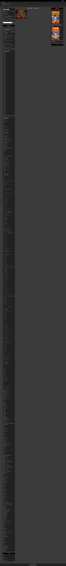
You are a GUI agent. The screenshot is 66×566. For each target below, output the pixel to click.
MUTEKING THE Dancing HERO (7, 147)
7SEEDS (4, 125)
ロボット (4, 384)
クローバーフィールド (6, 241)
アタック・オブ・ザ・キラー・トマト (7, 193)
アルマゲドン (4, 204)
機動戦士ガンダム (5, 459)
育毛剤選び (4, 515)
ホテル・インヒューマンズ (6, 352)
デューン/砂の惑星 (5, 309)
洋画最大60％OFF (5, 476)
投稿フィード (4, 557)
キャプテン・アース (5, 236)
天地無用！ (4, 405)
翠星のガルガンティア (6, 497)
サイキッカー (4, 257)
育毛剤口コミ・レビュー (6, 508)
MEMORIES (4, 143)
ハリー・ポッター (5, 324)
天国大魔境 (4, 404)
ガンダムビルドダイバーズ (6, 229)
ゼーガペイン (4, 293)
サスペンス (4, 262)
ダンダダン (4, 301)
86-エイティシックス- (6, 126)
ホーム (4, 0)
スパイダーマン (5, 290)
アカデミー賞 (4, 184)
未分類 (4, 453)
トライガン (4, 313)
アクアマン (4, 186)
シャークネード (5, 275)
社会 (3, 492)
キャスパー (4, 234)
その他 (4, 171)
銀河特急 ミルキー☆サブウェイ (7, 532)
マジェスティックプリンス (6, 359)
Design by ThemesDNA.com (33, 565)
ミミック (4, 366)
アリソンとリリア (5, 201)
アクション (4, 187)
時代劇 (4, 452)
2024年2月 (4, 90)
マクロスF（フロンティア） (6, 356)
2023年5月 (4, 103)
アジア (4, 191)
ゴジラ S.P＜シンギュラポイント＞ (7, 254)
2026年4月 (4, 54)
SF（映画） (4, 154)
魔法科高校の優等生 (5, 547)
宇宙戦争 (4, 415)
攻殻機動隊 (4, 441)
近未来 (4, 525)
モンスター (4, 373)
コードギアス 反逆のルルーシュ (7, 251)
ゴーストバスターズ (5, 255)
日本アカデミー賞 (5, 448)
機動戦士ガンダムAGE (6, 464)
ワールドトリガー (5, 388)
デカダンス (4, 308)
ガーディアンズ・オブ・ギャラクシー (7, 233)
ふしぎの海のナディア (6, 175)
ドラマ (4, 320)
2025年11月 (4, 61)
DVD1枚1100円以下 (5, 136)
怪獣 (3, 427)
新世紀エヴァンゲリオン (6, 442)
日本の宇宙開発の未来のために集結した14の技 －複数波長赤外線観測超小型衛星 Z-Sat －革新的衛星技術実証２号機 (8, 29)
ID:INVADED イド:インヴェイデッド (7, 140)
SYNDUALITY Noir (5, 158)
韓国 (3, 543)
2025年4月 (4, 71)
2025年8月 (4, 65)
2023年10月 (4, 96)
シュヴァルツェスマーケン (6, 276)
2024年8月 (4, 82)
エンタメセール (5, 222)
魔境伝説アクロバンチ (6, 546)
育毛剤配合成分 (5, 517)
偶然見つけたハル (5, 394)
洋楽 (3, 475)
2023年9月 (4, 97)
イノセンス (4, 208)
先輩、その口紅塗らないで (6, 395)
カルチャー (4, 225)
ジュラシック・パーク (6, 280)
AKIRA (4, 128)
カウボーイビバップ (5, 223)
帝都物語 (4, 425)
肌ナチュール (4, 499)
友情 (3, 401)
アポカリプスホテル (5, 198)
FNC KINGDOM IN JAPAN (6, 139)
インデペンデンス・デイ (6, 209)
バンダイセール (5, 331)
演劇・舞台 (4, 479)
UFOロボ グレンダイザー (6, 161)
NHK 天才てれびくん (5, 149)
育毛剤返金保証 (5, 514)
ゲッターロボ (4, 247)
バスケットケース (5, 327)
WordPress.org (5, 560)
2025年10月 (4, 62)
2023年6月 (4, 101)
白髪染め (4, 489)
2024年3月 (4, 89)
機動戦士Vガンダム (5, 456)
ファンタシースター (5, 338)
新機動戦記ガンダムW (6, 445)
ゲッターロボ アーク (5, 248)
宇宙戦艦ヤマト (5, 416)
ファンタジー (4, 340)
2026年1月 (4, 58)
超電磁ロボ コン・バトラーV (6, 522)
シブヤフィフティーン (6, 272)
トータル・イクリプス (6, 317)
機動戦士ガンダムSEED (6, 465)
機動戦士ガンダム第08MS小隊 (7, 471)
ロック (4, 383)
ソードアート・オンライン (6, 294)
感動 (3, 432)
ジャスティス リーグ (5, 279)
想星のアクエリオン (5, 431)
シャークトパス (5, 273)
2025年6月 (4, 68)
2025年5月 (4, 69)
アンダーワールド (5, 205)
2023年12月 (4, 93)
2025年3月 (4, 72)
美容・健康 (4, 496)
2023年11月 (4, 94)
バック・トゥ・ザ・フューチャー (7, 330)
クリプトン (4, 240)
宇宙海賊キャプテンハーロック (7, 419)
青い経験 (4, 539)
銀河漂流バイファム (5, 531)
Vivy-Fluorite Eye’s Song (6, 165)
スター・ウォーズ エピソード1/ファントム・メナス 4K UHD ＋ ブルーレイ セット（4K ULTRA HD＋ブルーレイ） (8, 36)
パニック (4, 334)
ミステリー (4, 365)
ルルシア (4, 381)
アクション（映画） (5, 190)
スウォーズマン (5, 282)
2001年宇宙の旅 (5, 121)
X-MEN (4, 167)
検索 (3, 21)
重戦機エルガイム (5, 528)
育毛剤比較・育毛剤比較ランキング (7, 510)
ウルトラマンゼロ (5, 218)
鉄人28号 (4, 529)
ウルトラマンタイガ (5, 219)
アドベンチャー (5, 194)
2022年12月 (4, 110)
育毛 (3, 500)
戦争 (3, 435)
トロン (4, 316)
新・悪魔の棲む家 (5, 13)
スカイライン (4, 283)
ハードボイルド (5, 326)
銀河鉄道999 (4, 535)
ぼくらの (4, 179)
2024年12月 (4, 76)
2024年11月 (4, 78)
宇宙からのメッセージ (6, 413)
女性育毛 (4, 409)
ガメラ (4, 226)
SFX (3, 2)
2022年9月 (4, 114)
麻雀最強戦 (4, 550)
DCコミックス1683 (5, 133)
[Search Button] (62, 0)
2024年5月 (4, 86)
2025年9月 (4, 64)
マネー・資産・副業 (5, 362)
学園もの (4, 412)
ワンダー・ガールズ (5, 387)
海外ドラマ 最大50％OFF (6, 478)
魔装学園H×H (5, 549)
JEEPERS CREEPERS (6, 142)
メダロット (4, 370)
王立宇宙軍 (4, 486)
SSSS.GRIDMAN (5, 157)
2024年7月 (4, 83)
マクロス (4, 355)
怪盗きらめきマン (5, 428)
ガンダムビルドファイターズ (6, 230)
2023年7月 (4, 100)
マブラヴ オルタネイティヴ (6, 363)
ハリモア (4, 323)
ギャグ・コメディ (5, 237)
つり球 (4, 172)
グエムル (4, 243)
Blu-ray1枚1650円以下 (6, 129)
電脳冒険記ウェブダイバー (6, 536)
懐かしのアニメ (5, 434)
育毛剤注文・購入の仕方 (6, 511)
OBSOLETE (4, 150)
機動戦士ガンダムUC (5, 468)
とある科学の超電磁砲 (6, 174)
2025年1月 (4, 75)
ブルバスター (4, 345)
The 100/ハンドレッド (6, 160)
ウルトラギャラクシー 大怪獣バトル (7, 212)
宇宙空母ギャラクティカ (6, 420)
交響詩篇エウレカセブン (6, 391)
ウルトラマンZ (5, 216)
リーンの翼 (4, 380)
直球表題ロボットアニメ (6, 490)
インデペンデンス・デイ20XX (7, 211)
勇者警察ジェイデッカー (6, 398)
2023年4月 (4, 104)
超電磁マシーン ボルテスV (6, 521)
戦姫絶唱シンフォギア (6, 438)
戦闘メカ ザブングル (5, 439)
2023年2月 (4, 107)
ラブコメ (4, 376)
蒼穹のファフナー (5, 518)
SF (3, 153)
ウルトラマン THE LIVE (6, 215)
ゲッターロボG (5, 250)
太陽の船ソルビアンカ (6, 408)
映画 (3, 449)
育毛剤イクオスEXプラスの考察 (7, 504)
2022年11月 (4, 111)
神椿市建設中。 (5, 493)
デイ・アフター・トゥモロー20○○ (7, 306)
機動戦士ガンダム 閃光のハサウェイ (7, 460)
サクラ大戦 (4, 261)
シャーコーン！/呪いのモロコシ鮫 (21, 14)
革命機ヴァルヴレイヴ (6, 542)
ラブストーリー (5, 377)
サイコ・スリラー (5, 258)
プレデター (4, 349)
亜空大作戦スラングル (6, 390)
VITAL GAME (5, 164)
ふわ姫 (4, 178)
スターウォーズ (5, 286)
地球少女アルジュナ (5, 402)
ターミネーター (5, 298)
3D (3, 122)
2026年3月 (4, 55)
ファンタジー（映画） (6, 341)
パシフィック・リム (5, 333)
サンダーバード (5, 268)
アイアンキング (5, 183)
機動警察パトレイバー (6, 472)
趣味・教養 (4, 524)
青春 (3, 540)
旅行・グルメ (4, 446)
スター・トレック (5, 287)
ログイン (4, 556)
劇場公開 (4, 397)
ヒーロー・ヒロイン (5, 337)
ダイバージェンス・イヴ (6, 299)
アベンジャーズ (5, 197)
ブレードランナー (5, 348)
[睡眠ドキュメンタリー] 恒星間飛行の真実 (8, 18)
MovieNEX (4, 146)
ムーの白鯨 (4, 369)
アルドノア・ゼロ (5, 202)
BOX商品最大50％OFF (6, 132)
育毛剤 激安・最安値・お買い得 (7, 503)
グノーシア (4, 244)
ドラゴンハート (5, 319)
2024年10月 (4, 79)
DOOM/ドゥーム (5, 135)
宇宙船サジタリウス (5, 422)
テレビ (4, 305)
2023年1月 (4, 108)
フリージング (4, 344)
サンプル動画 (4, 269)
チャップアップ (5, 302)
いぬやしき (4, 168)
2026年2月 (4, 57)
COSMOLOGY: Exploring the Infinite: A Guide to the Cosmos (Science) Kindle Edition (57, 25)
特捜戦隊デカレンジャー (6, 482)
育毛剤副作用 (4, 507)
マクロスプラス (5, 358)
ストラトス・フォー (5, 289)
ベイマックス (4, 351)
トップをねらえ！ (5, 312)
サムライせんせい (5, 265)
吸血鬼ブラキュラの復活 (6, 14)
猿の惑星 (4, 485)
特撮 (3, 483)
